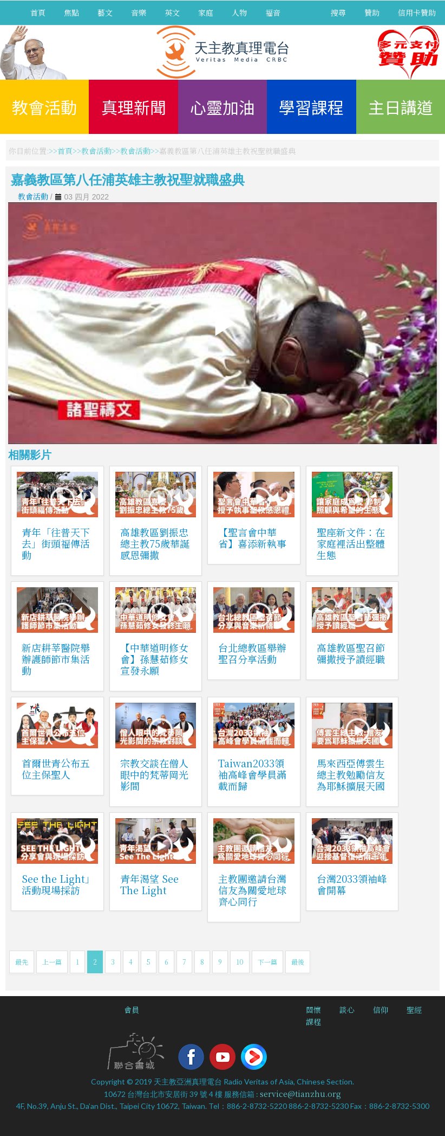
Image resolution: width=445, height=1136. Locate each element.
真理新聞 (133, 107)
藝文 (105, 12)
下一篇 (267, 961)
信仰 (380, 1009)
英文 (172, 12)
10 (240, 961)
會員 (131, 1009)
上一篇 (52, 961)
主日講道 (400, 107)
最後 (297, 961)
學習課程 (311, 107)
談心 (347, 1009)
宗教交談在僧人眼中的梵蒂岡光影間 (154, 774)
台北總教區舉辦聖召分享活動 (252, 653)
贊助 (371, 12)
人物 (239, 12)
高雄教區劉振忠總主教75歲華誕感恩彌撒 (154, 543)
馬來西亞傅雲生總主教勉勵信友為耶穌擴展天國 (351, 774)
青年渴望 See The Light (149, 884)
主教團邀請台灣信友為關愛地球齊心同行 (252, 889)
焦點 (71, 12)
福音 (272, 12)
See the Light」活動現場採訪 (56, 884)
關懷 (313, 1009)
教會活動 (44, 107)
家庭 (205, 12)
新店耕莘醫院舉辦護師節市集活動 (56, 658)
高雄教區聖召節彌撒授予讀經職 (351, 653)
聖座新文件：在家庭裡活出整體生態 (351, 543)
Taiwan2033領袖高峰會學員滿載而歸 (252, 774)
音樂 (138, 12)
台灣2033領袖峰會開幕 (352, 884)
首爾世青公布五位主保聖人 (56, 768)
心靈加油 (222, 107)
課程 (313, 1021)
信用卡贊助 (417, 12)
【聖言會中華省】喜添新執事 (252, 537)
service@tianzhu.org (300, 1093)
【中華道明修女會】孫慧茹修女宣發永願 (154, 658)
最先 (21, 961)
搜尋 (338, 12)
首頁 (37, 12)
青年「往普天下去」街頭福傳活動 (56, 543)
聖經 (414, 1009)
